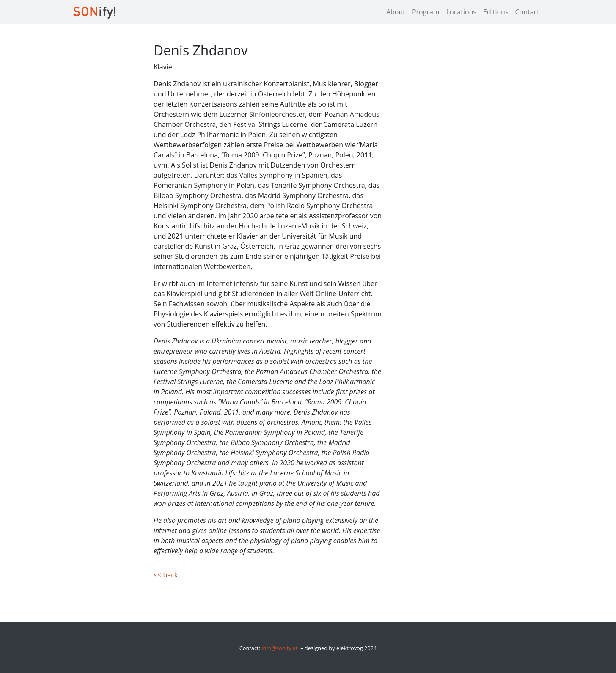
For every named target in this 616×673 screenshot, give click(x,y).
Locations (461, 11)
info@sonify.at (279, 648)
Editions (496, 11)
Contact (527, 11)
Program (426, 11)
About (395, 11)
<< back (166, 575)
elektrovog (349, 648)
